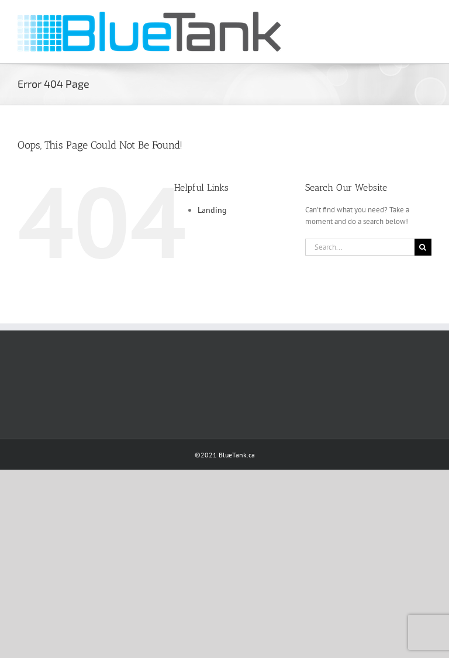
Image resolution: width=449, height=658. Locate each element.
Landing (212, 210)
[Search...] (360, 247)
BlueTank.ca (237, 454)
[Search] (423, 247)
